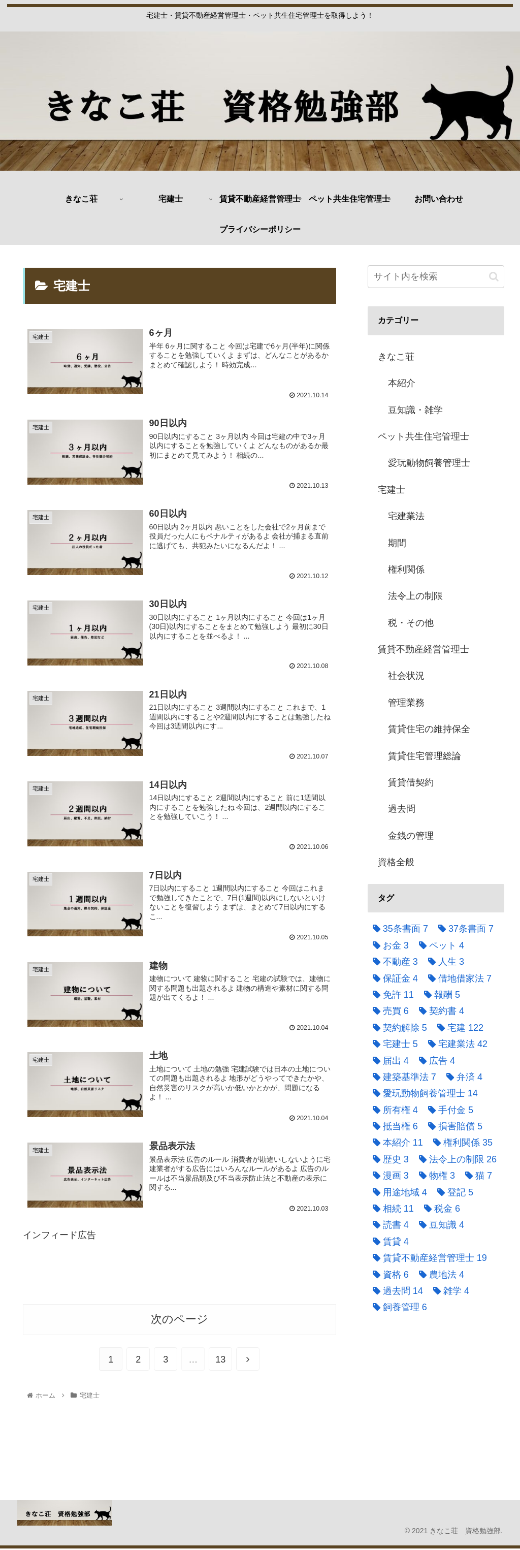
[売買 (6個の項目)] (388, 1011)
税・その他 (411, 623)
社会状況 (406, 676)
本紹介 (401, 383)
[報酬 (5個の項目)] (439, 995)
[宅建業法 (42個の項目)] (455, 1044)
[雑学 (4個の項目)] (448, 1291)
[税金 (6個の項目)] (439, 1208)
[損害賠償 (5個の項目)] (452, 1126)
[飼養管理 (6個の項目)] (397, 1307)
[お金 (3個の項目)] (388, 945)
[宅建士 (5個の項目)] (393, 1044)
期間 (397, 543)
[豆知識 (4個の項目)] (439, 1225)
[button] (494, 276)
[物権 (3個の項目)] (434, 1175)
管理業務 (406, 703)
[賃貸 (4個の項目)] (388, 1241)
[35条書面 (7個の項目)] (398, 929)
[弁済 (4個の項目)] (461, 1077)
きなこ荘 (396, 357)
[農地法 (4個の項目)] (439, 1275)
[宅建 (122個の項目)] (457, 1028)
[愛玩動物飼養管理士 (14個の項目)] (423, 1093)
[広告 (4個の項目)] (434, 1061)
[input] (436, 276)
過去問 (401, 809)
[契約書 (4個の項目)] (439, 1011)
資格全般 (396, 862)
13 (220, 1361)
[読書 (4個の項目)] (388, 1225)
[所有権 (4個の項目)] (393, 1110)
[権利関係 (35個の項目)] (460, 1142)
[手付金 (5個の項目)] (448, 1110)
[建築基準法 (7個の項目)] (402, 1077)
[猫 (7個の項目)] (476, 1175)
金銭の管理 (411, 836)
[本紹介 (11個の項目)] (395, 1142)
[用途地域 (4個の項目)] (397, 1192)
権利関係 (406, 569)
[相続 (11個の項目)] (391, 1208)
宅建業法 (406, 516)
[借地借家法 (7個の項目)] (457, 978)
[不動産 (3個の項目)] (393, 962)
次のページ (179, 1321)
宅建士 (391, 490)
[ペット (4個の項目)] (439, 945)
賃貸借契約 (411, 782)
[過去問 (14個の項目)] (395, 1291)
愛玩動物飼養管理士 (429, 463)
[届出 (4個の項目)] (388, 1061)
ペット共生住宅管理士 (423, 436)
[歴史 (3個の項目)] (388, 1159)
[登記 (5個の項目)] (452, 1192)
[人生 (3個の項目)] (443, 962)
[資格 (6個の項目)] (388, 1275)
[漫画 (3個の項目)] (388, 1175)
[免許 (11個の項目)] (391, 995)
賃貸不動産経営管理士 (423, 649)
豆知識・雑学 (415, 410)
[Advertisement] (179, 1275)
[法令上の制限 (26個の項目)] (455, 1159)
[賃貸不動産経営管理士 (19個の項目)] (427, 1258)
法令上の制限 (415, 596)
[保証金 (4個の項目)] (393, 978)
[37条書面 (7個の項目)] (463, 929)
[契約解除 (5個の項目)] (397, 1028)
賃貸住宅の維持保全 (429, 729)
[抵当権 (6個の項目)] (393, 1126)
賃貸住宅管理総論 (424, 756)
